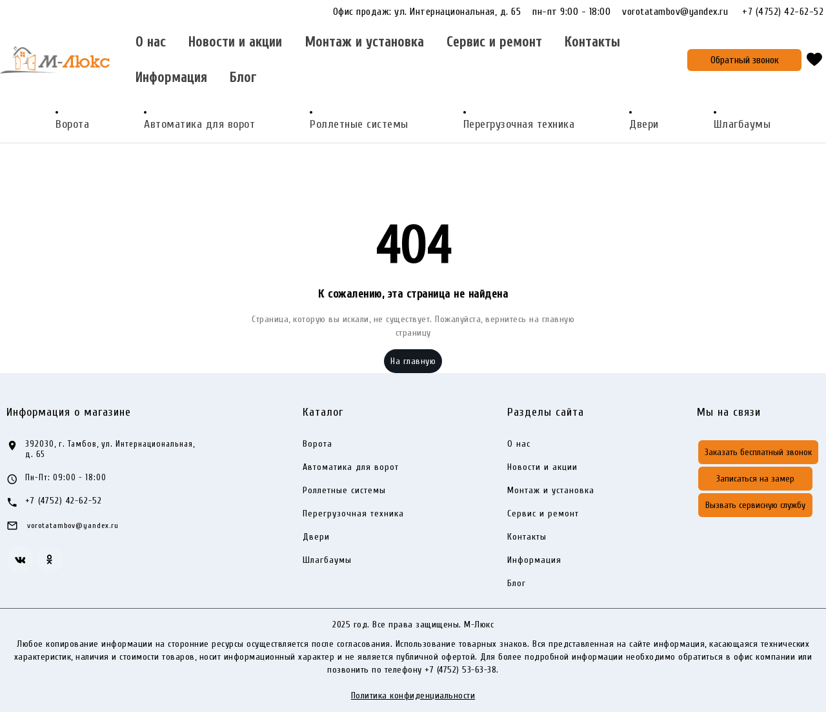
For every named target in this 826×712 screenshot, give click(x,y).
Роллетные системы (359, 124)
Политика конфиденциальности (413, 695)
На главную (413, 361)
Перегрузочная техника (519, 124)
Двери (644, 124)
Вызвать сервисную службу (755, 505)
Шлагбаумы (742, 124)
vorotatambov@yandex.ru (681, 11)
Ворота (72, 124)
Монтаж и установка (364, 42)
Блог (243, 78)
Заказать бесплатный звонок (758, 452)
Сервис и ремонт (494, 42)
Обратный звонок (744, 60)
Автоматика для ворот (199, 124)
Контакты (592, 42)
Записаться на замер (755, 478)
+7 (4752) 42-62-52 (782, 11)
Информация (171, 78)
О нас (151, 42)
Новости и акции (235, 42)
